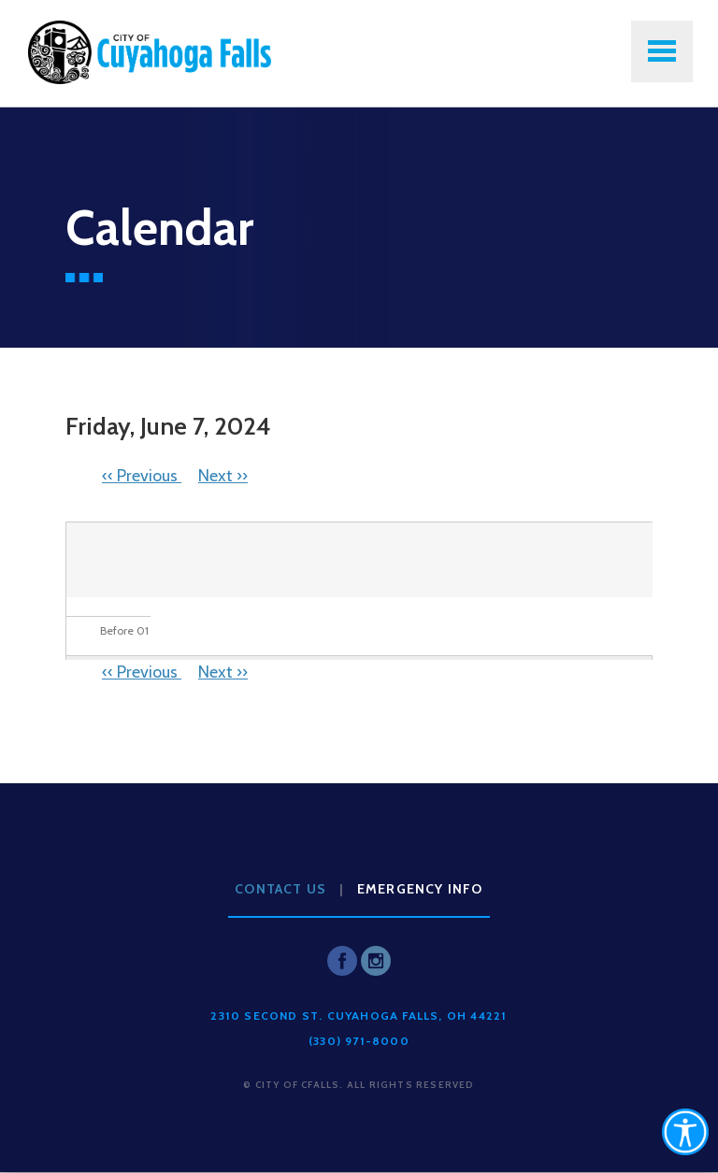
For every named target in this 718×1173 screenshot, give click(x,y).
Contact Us (280, 888)
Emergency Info (420, 888)
